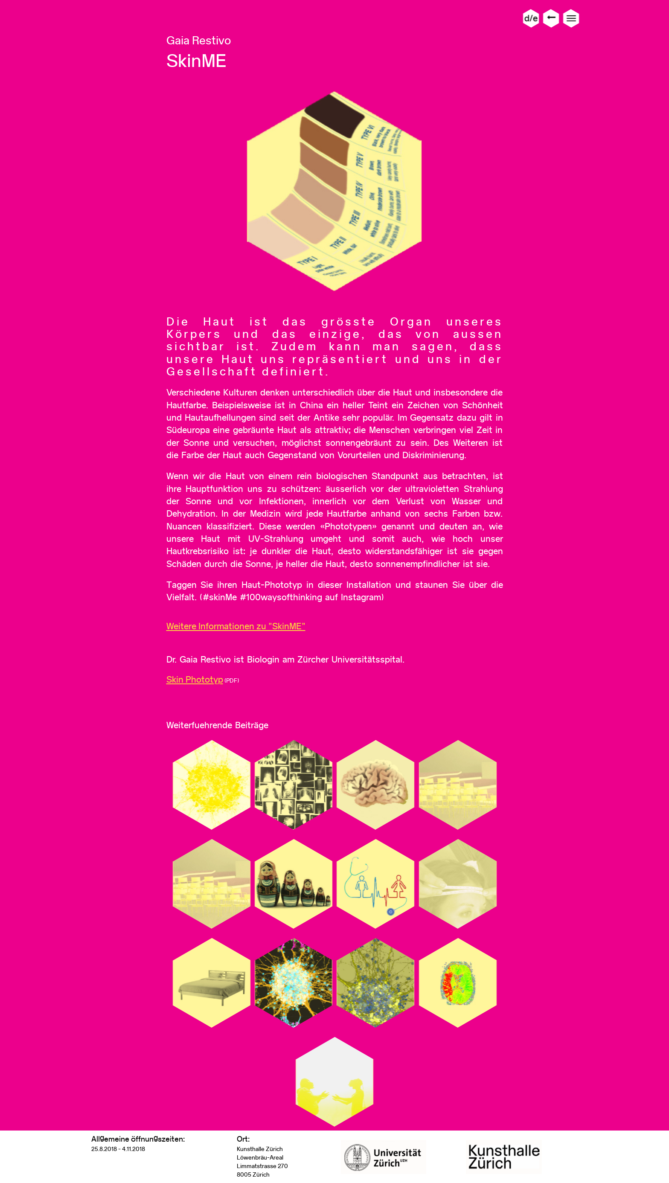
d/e (531, 18)
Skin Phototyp (194, 679)
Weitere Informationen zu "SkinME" (235, 626)
